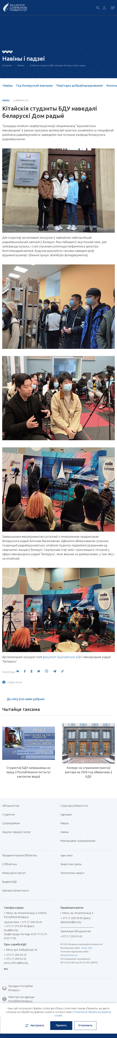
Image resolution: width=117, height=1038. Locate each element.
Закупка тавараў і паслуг (16, 832)
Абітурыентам (12, 805)
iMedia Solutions (68, 955)
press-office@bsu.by (16, 962)
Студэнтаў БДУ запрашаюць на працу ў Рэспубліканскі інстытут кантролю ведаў (28, 772)
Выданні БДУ (9, 881)
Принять (61, 1025)
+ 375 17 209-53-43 (15, 958)
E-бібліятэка (10, 864)
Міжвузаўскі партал (15, 873)
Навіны (21, 65)
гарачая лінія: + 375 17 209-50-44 (23, 922)
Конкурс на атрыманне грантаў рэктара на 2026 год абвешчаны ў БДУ (88, 772)
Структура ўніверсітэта (74, 805)
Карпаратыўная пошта (16, 890)
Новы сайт (86, 948)
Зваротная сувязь (70, 864)
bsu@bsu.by (11, 930)
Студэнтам (8, 814)
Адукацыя (66, 814)
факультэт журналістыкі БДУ (62, 657)
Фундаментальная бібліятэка (21, 855)
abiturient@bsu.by (70, 922)
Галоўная (7, 65)
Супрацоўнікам (11, 823)
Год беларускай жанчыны (34, 85)
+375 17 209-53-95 (71, 936)
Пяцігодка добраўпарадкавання (79, 85)
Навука (65, 823)
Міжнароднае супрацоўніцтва (79, 840)
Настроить (34, 1025)
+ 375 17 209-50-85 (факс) (75, 918)
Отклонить (85, 1025)
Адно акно (66, 855)
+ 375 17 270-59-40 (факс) (19, 926)
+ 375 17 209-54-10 (15, 954)
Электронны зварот (72, 873)
